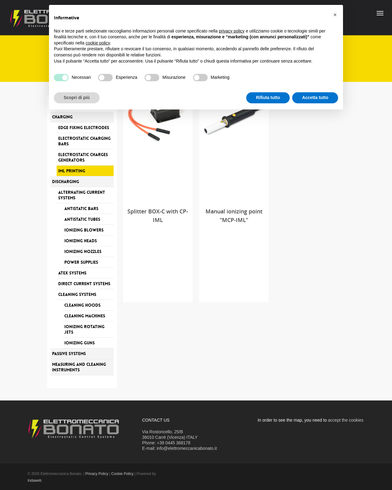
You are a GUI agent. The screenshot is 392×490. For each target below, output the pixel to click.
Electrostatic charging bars (84, 141)
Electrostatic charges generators (83, 157)
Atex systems (72, 273)
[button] (335, 15)
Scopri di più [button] (77, 97)
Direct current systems (84, 283)
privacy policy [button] (232, 31)
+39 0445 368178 (173, 442)
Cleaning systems (77, 294)
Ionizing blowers (84, 230)
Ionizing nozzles (82, 251)
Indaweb (34, 480)
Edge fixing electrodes (83, 127)
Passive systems (69, 353)
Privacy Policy (96, 474)
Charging (62, 117)
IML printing (71, 171)
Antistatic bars (81, 208)
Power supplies (81, 262)
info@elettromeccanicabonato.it (186, 448)
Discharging (65, 181)
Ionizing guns (79, 343)
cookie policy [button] (98, 42)
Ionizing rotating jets (84, 329)
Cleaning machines (84, 316)
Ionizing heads (80, 240)
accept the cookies (346, 420)
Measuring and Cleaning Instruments (79, 367)
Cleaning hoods (82, 305)
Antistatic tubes (82, 219)
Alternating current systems (81, 195)
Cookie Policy (122, 474)
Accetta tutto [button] (315, 97)
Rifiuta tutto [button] (268, 97)
